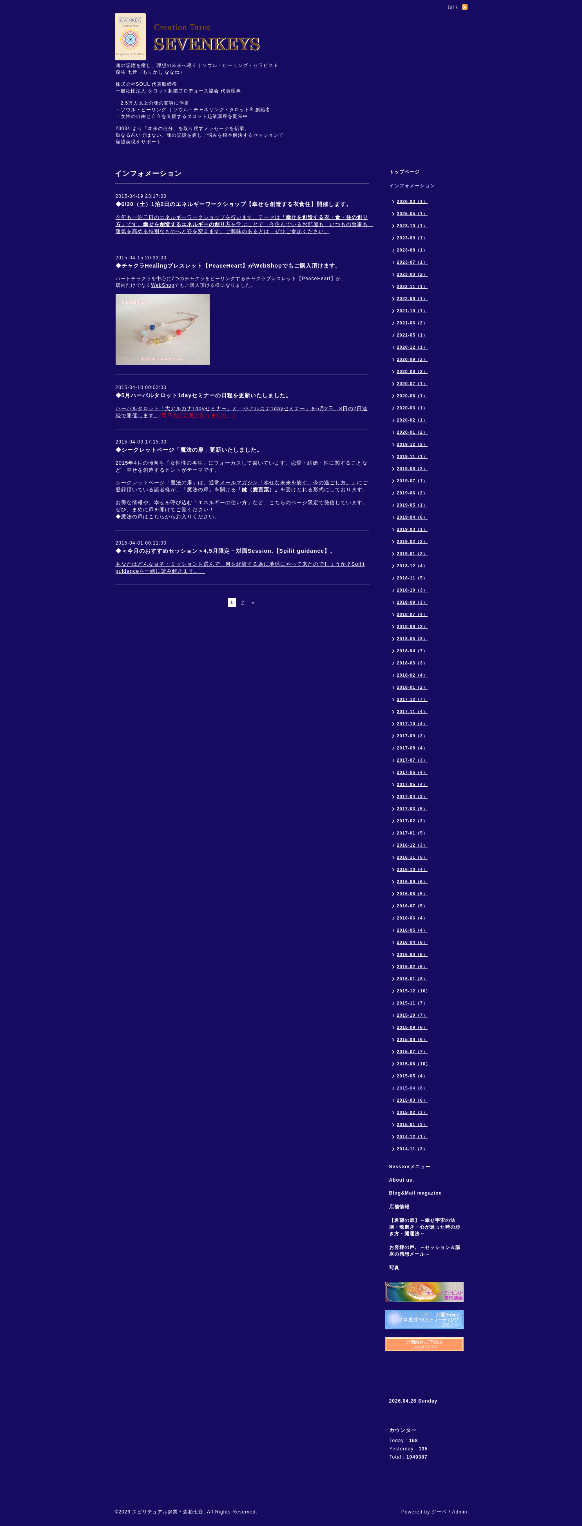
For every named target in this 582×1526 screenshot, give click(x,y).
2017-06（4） (412, 772)
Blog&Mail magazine (418, 1193)
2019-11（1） (412, 456)
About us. (401, 1180)
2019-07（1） (412, 480)
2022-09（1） (412, 298)
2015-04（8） (412, 1088)
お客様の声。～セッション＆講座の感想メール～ (425, 1251)
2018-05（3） (412, 638)
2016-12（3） (412, 845)
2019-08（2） (412, 468)
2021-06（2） (412, 322)
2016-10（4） (412, 869)
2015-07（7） (412, 1051)
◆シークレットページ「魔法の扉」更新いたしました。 (189, 450)
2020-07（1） (412, 383)
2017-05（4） (412, 784)
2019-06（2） (412, 493)
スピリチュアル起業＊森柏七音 (167, 1512)
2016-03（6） (412, 954)
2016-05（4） (412, 930)
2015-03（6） (412, 1100)
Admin (459, 1512)
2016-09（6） (412, 881)
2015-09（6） (412, 1027)
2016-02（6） (412, 966)
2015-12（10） (414, 990)
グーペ (439, 1512)
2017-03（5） (412, 808)
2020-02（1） (412, 420)
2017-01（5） (412, 833)
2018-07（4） (412, 614)
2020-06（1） (412, 395)
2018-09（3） (412, 602)
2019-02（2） (412, 541)
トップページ (404, 172)
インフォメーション (412, 185)
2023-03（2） (412, 274)
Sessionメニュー (409, 1166)
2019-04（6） (412, 517)
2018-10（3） (412, 590)
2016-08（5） (412, 893)
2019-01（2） (412, 553)
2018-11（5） (412, 578)
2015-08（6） (412, 1039)
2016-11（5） (412, 857)
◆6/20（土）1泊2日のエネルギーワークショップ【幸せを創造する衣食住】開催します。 (234, 204)
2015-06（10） (414, 1063)
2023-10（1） (412, 225)
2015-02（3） (412, 1112)
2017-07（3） (412, 760)
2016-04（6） (412, 942)
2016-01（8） (412, 978)
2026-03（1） (412, 201)
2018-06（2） (412, 626)
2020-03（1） (412, 407)
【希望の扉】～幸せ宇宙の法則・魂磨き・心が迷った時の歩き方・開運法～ (425, 1227)
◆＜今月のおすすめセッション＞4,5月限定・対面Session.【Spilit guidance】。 (226, 551)
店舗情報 (399, 1206)
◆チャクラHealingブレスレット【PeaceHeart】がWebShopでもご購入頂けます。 (228, 265)
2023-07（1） (412, 262)
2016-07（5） (412, 905)
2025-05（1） (412, 213)
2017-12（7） (412, 699)
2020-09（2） (412, 359)
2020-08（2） (412, 371)
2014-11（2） (412, 1148)
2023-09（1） (412, 237)
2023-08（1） (412, 250)
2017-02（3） (412, 820)
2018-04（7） (412, 650)
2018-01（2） (412, 687)
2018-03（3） (412, 663)
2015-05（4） (412, 1075)
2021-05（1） (412, 335)
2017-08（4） (412, 748)
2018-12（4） (412, 565)
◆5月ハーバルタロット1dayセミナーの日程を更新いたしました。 (204, 395)
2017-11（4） (412, 711)
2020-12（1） (412, 347)
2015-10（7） (412, 1015)
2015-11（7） (412, 1003)
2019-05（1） (412, 505)
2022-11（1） (412, 286)
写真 (394, 1268)
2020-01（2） (412, 432)
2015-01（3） (412, 1124)
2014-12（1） (412, 1136)
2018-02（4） (412, 675)
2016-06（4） (412, 918)
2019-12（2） (412, 444)
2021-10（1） (412, 310)
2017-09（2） (412, 735)
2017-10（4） (412, 723)
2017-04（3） (412, 796)
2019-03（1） (412, 529)
